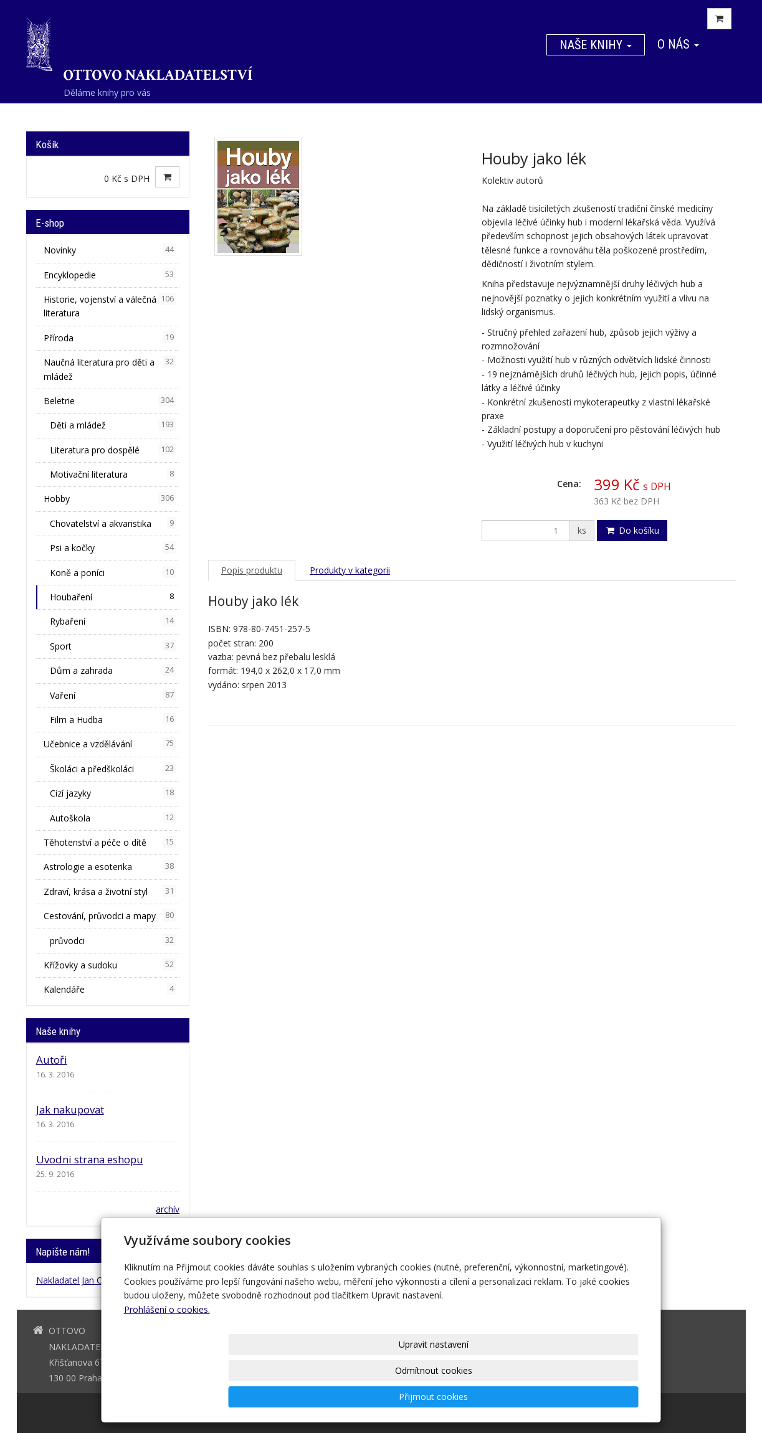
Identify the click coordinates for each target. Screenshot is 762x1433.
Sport (113, 646)
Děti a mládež (113, 425)
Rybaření (113, 621)
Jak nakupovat (70, 1109)
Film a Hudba (113, 719)
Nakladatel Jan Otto (75, 1280)
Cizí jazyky (113, 793)
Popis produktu (251, 570)
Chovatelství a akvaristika (113, 523)
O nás (678, 44)
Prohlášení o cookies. (167, 1362)
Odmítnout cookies (487, 1396)
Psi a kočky (113, 547)
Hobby (110, 498)
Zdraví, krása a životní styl (110, 891)
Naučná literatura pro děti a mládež (110, 369)
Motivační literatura (113, 474)
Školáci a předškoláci (113, 768)
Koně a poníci (113, 572)
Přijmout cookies (591, 1396)
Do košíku (632, 530)
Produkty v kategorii (350, 570)
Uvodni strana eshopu (89, 1159)
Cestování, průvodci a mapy (110, 915)
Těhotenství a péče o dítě (110, 842)
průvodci (113, 940)
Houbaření (113, 596)
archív (167, 1209)
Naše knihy (596, 44)
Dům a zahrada (113, 670)
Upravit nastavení (385, 1396)
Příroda (110, 337)
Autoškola (113, 817)
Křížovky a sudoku (110, 964)
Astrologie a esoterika (110, 866)
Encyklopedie (110, 274)
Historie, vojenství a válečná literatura (110, 306)
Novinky (110, 250)
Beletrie (110, 400)
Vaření (113, 695)
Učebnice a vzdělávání (110, 743)
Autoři (51, 1059)
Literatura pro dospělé (113, 449)
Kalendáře (110, 989)
